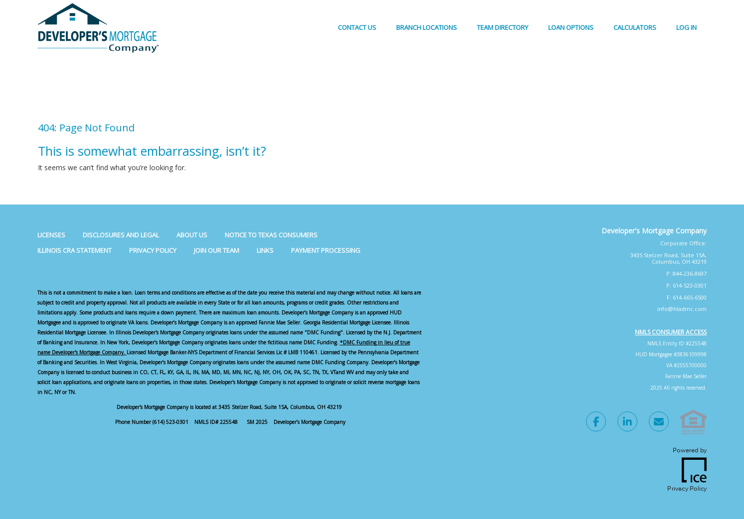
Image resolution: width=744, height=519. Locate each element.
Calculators (634, 27)
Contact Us (357, 27)
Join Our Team (216, 250)
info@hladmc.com (682, 308)
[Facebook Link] (596, 422)
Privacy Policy (152, 250)
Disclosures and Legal (121, 234)
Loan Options (571, 27)
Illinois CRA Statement (74, 250)
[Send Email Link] (659, 422)
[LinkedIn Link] (627, 422)
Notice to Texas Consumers (271, 234)
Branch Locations (426, 27)
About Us (191, 234)
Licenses (51, 234)
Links (265, 250)
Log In (686, 27)
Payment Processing (325, 250)
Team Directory (502, 27)
